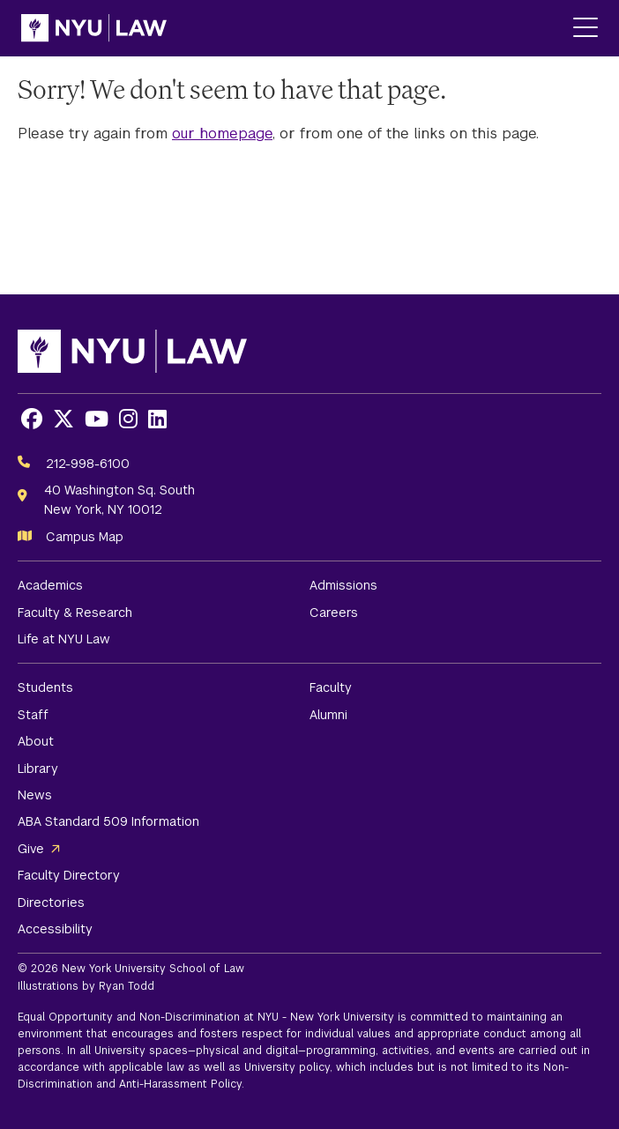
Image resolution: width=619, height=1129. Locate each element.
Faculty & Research (75, 612)
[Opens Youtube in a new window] (96, 419)
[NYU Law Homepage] (94, 28)
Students (45, 687)
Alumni (328, 715)
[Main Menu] (585, 28)
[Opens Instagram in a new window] (128, 419)
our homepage (222, 133)
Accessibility (55, 929)
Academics (50, 585)
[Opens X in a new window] (63, 419)
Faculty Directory (69, 875)
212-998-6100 (88, 464)
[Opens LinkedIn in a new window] (157, 419)
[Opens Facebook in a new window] (31, 419)
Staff (33, 715)
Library (38, 768)
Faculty (331, 687)
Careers (334, 612)
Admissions (343, 585)
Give (31, 849)
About (36, 741)
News (35, 795)
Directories (51, 902)
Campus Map (84, 537)
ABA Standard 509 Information (108, 821)
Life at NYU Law (64, 639)
